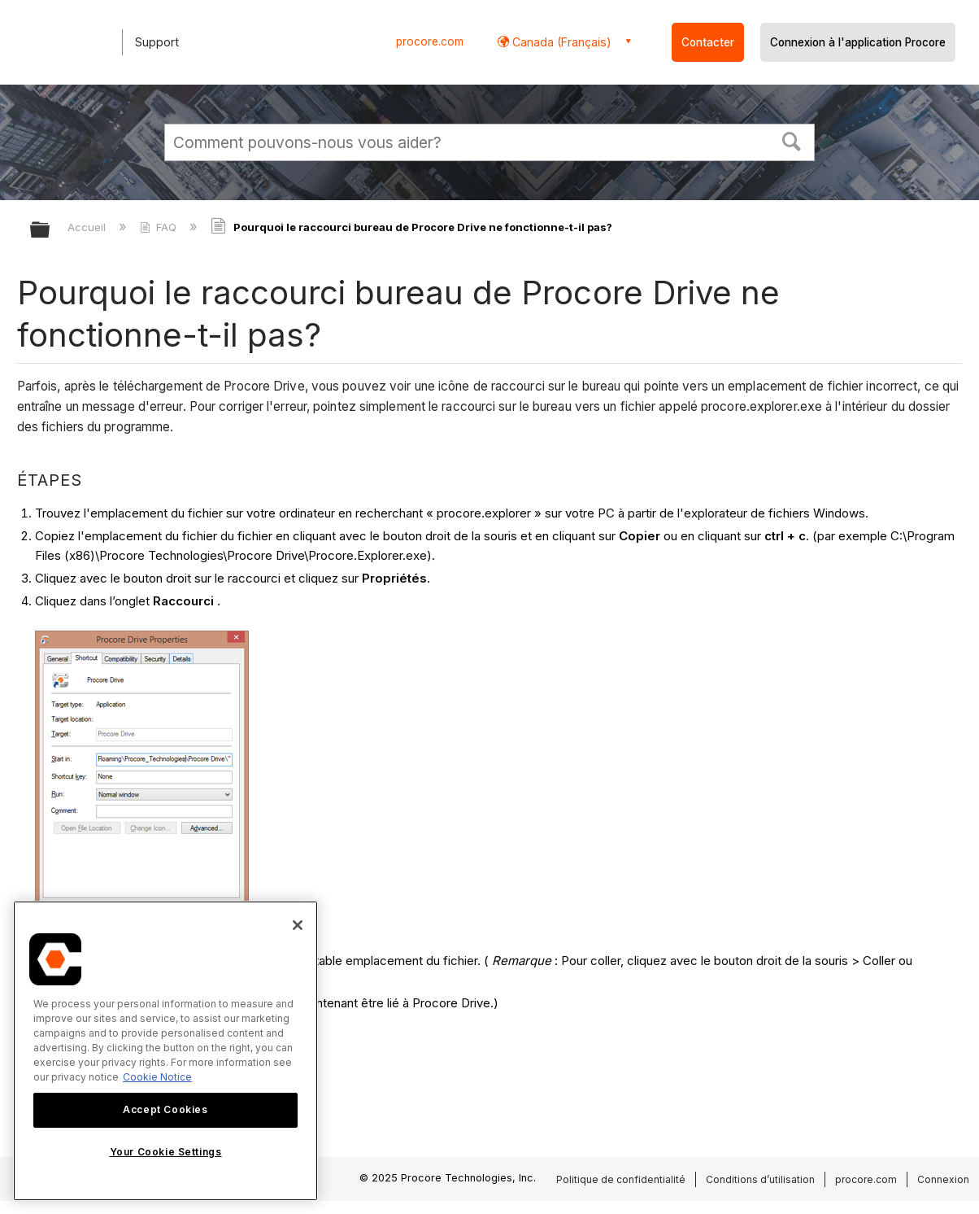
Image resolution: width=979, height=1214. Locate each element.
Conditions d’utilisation (760, 1179)
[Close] (297, 925)
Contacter (707, 42)
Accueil (88, 227)
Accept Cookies (165, 1109)
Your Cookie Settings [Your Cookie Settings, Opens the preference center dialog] (166, 1152)
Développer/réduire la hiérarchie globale (50, 230)
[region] (165, 1051)
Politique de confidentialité (620, 1179)
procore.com (429, 41)
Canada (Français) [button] (560, 42)
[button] (792, 140)
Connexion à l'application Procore (858, 42)
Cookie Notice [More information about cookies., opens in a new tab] (157, 1077)
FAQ (160, 227)
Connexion (943, 1179)
